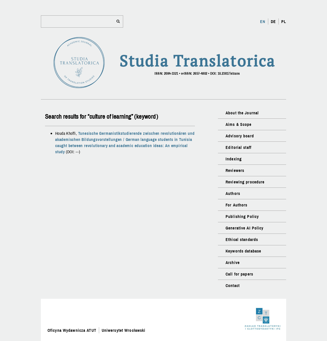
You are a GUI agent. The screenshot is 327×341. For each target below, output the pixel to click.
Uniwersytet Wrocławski (124, 330)
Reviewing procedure (245, 182)
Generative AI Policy (244, 228)
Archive (233, 262)
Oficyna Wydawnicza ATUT (72, 330)
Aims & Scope (238, 124)
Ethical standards (242, 239)
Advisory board (240, 136)
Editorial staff (238, 147)
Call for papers (239, 274)
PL (283, 21)
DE (273, 21)
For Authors (236, 205)
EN (262, 21)
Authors (233, 193)
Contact (233, 285)
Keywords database (243, 251)
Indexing (234, 159)
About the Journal (242, 113)
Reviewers (235, 170)
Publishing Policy (242, 216)
